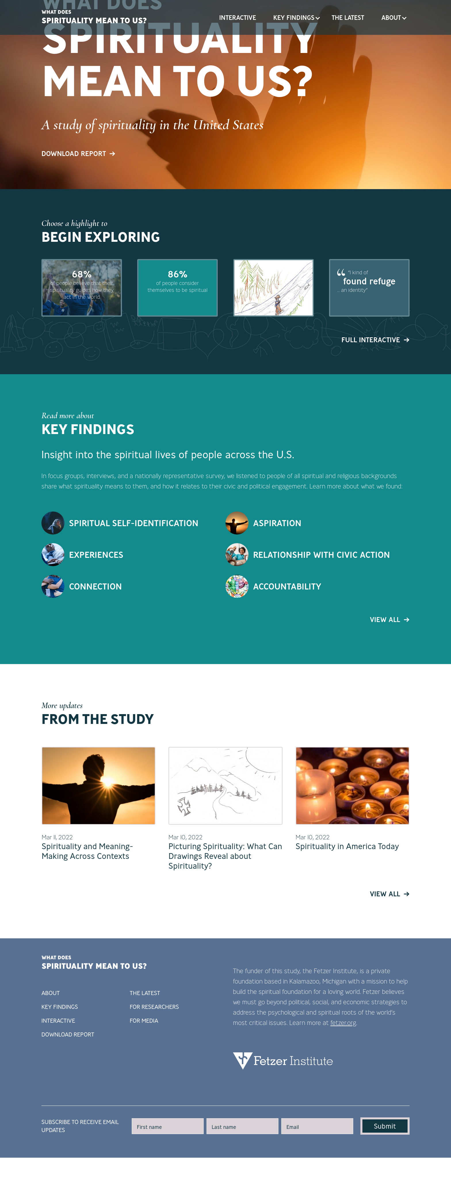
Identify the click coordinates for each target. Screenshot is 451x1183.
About (391, 17)
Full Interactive (375, 404)
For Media (144, 1085)
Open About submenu (404, 17)
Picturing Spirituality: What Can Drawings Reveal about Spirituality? (225, 921)
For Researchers (154, 1072)
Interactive (237, 17)
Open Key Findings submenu (318, 17)
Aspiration (277, 587)
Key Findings (293, 17)
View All (390, 684)
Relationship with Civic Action (321, 619)
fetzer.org (343, 1087)
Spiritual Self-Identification (133, 587)
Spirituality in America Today (347, 911)
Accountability (287, 651)
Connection (95, 651)
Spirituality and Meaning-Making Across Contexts (87, 916)
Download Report (78, 210)
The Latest (348, 17)
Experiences (96, 619)
